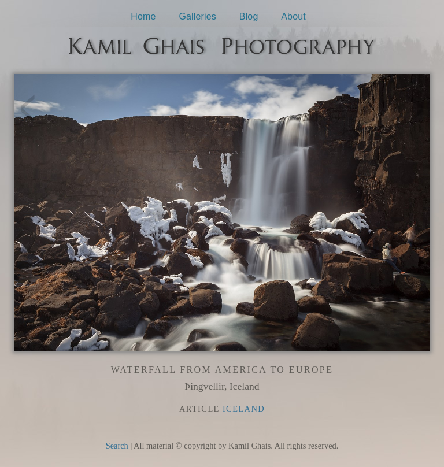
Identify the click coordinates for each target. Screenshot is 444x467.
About (293, 16)
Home (143, 16)
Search (117, 445)
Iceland (244, 408)
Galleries (197, 16)
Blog (248, 16)
